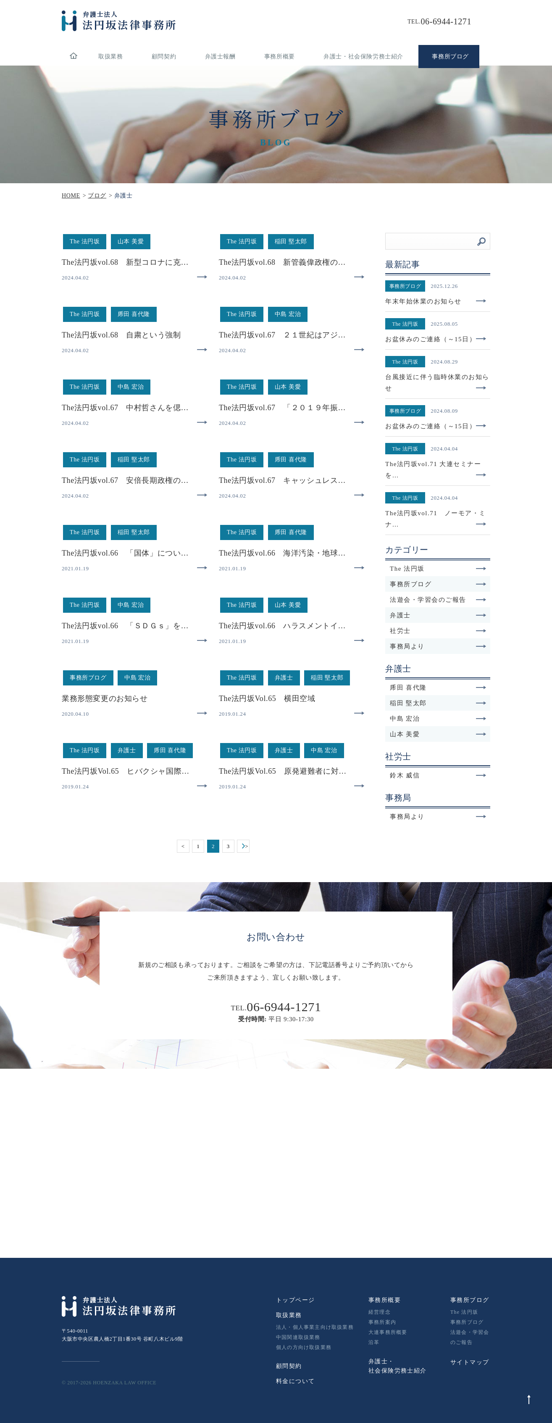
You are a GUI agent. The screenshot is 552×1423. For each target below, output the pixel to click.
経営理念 (379, 1312)
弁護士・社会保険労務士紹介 (363, 56)
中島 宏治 (438, 718)
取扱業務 (110, 56)
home (73, 56)
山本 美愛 (438, 734)
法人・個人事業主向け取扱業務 (315, 1327)
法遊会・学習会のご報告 (438, 599)
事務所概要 (279, 56)
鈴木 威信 (438, 775)
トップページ (295, 1300)
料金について (295, 1381)
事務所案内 (382, 1322)
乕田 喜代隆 (438, 687)
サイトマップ (469, 1362)
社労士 (438, 630)
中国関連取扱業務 (298, 1337)
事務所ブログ (438, 584)
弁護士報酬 (220, 56)
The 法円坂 (438, 568)
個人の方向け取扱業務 (303, 1347)
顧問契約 (164, 56)
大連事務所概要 (387, 1332)
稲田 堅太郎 (438, 703)
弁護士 (438, 615)
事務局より (438, 646)
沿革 (373, 1342)
